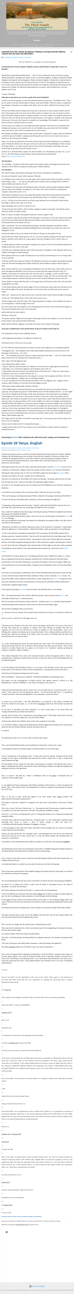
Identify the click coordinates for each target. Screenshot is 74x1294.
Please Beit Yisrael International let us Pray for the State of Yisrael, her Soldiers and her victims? (37, 45)
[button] (71, 52)
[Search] (71, 4)
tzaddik (15, 437)
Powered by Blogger (37, 1286)
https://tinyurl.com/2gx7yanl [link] (16, 156)
